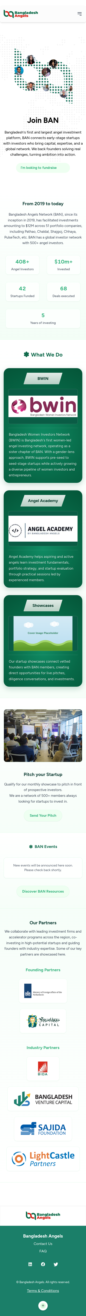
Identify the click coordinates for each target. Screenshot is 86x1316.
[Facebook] (43, 1264)
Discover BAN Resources (43, 891)
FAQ (43, 1251)
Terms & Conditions (43, 1290)
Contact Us (43, 1244)
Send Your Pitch (43, 815)
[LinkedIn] (30, 1264)
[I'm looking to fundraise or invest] (43, 168)
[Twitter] (56, 1264)
